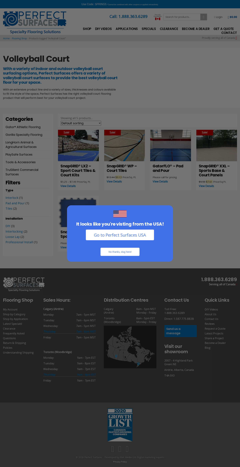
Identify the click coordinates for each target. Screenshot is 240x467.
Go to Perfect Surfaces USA (120, 235)
